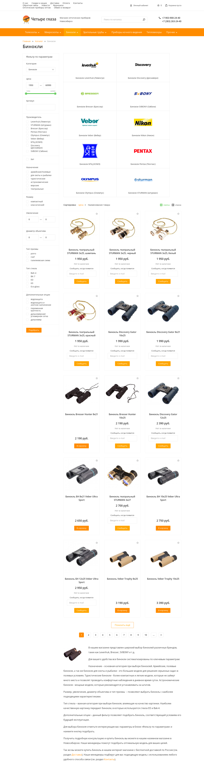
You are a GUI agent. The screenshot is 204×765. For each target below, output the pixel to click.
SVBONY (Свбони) (39, 151)
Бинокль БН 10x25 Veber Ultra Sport (163, 453)
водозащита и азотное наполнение (41, 304)
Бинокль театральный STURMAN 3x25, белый (163, 207)
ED (32, 280)
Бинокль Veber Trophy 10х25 (163, 534)
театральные (37, 189)
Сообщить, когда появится (81, 224)
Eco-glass (35, 286)
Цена (80, 160)
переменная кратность (37, 309)
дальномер (36, 320)
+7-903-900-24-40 (171, 17)
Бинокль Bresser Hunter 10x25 (122, 371)
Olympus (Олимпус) (40, 135)
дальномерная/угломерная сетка (39, 315)
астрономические (39, 182)
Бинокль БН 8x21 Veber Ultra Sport (81, 453)
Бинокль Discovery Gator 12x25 (163, 371)
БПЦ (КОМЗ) (36, 142)
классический (37, 205)
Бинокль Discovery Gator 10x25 (122, 289)
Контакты (78, 3)
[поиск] (144, 19)
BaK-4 (33, 273)
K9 (32, 283)
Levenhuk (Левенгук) (40, 122)
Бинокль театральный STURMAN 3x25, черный (122, 207)
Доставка (54, 3)
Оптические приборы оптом (37, 7)
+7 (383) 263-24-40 (171, 21)
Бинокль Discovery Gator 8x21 (163, 287)
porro (33, 253)
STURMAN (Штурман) (41, 125)
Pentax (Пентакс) (39, 132)
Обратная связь (30, 5)
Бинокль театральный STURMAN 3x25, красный (81, 289)
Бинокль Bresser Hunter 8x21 (81, 369)
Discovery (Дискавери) (36, 146)
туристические (38, 179)
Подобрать (34, 330)
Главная (27, 41)
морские (35, 185)
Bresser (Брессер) (39, 128)
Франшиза (58, 5)
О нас (25, 3)
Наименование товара (99, 160)
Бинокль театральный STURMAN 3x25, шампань (81, 207)
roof (33, 257)
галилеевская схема (40, 260)
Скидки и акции (39, 3)
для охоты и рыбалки (41, 175)
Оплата (66, 3)
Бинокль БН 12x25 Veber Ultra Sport (81, 536)
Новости (46, 5)
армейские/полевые (41, 172)
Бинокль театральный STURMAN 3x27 (122, 453)
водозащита (37, 299)
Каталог (39, 41)
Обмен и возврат (62, 7)
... (154, 590)
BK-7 (33, 276)
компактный (37, 201)
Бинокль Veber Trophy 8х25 (122, 534)
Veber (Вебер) (37, 139)
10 (146, 590)
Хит (32, 159)
